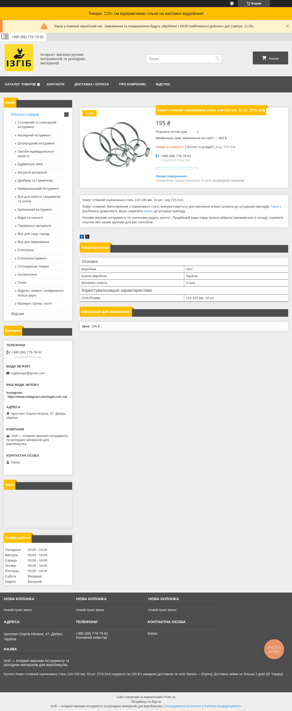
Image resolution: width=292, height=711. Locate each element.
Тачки (22, 282)
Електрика (26, 250)
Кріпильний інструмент (35, 209)
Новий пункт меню (18, 610)
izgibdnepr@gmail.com (28, 373)
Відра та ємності (30, 217)
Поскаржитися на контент (183, 706)
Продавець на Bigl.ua (146, 701)
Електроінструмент (32, 258)
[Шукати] (217, 58)
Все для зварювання (33, 242)
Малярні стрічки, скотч (35, 303)
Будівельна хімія (30, 164)
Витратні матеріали (32, 172)
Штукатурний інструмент (36, 143)
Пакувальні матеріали (34, 226)
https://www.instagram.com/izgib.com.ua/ (37, 397)
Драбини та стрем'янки (35, 180)
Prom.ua (169, 697)
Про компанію (132, 84)
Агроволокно (27, 274)
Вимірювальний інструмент (38, 188)
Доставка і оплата (91, 84)
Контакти (56, 84)
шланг (148, 211)
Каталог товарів (20, 84)
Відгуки (163, 84)
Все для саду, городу (34, 234)
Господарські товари (33, 266)
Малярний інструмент (34, 135)
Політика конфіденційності (222, 706)
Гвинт (275, 206)
